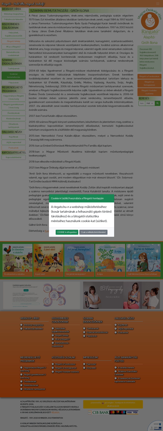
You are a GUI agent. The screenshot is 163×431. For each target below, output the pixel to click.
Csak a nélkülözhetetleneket (93, 232)
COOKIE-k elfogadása (67, 232)
